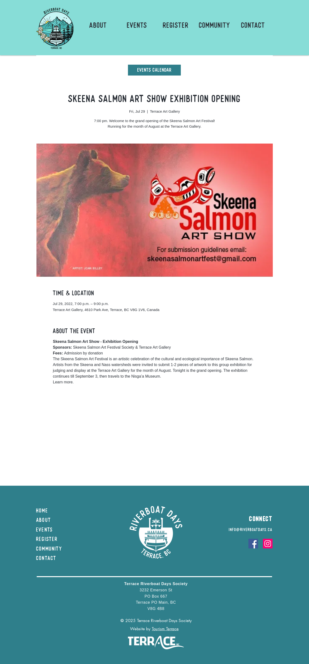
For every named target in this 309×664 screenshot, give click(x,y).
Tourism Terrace (165, 628)
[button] (98, 25)
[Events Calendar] (154, 70)
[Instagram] (268, 543)
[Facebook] (253, 543)
